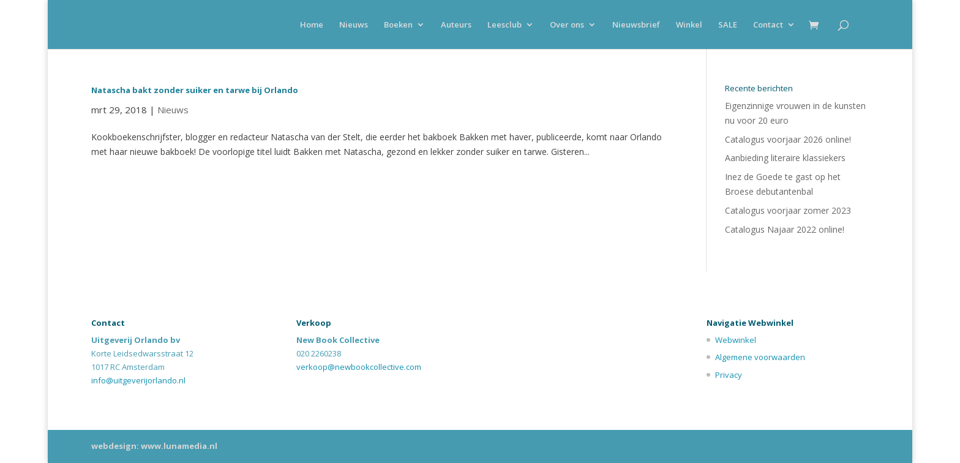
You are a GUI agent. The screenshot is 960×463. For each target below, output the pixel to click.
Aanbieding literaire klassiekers (785, 158)
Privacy (728, 374)
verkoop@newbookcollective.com (358, 366)
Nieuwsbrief (636, 25)
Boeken (398, 25)
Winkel (689, 25)
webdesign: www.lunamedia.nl (154, 445)
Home (311, 25)
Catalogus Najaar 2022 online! (784, 229)
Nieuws (353, 25)
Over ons (567, 25)
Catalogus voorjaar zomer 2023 (788, 210)
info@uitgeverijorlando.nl (138, 380)
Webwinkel (735, 339)
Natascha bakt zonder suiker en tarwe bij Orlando (194, 90)
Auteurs (456, 25)
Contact (768, 25)
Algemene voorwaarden (760, 357)
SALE (727, 25)
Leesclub (504, 25)
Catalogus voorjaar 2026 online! (788, 139)
